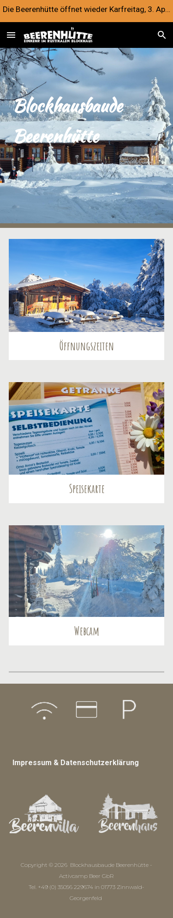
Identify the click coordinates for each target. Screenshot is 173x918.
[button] (11, 34)
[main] (87, 138)
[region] (86, 11)
